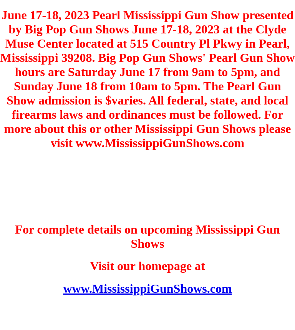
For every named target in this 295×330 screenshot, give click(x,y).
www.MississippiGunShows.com (147, 288)
